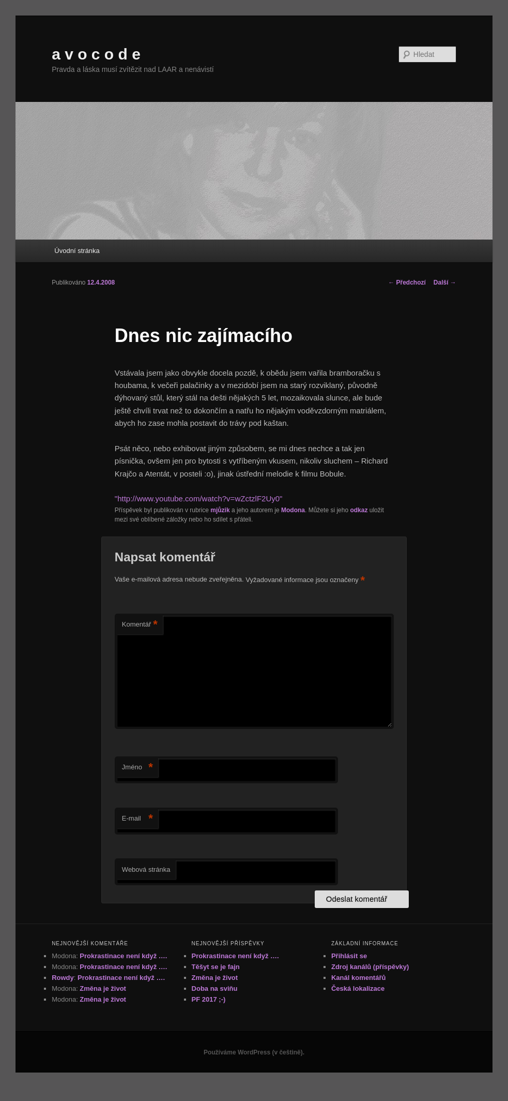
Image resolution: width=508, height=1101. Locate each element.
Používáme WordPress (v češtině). (254, 1052)
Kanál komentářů (358, 977)
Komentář (140, 624)
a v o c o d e (96, 54)
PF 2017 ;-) (209, 999)
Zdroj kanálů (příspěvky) (370, 967)
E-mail (137, 818)
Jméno (137, 767)
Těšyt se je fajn (216, 967)
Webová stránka (146, 869)
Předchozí (407, 282)
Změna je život (103, 988)
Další (445, 282)
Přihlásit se (349, 956)
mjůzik (219, 510)
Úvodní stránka (76, 251)
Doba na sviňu (215, 988)
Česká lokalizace (357, 988)
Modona (293, 510)
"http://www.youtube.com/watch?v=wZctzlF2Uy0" (199, 498)
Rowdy (63, 977)
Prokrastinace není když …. (123, 956)
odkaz (358, 510)
